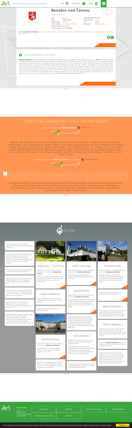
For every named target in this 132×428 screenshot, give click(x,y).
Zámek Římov (82, 188)
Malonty (13, 149)
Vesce (119, 152)
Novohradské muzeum (78, 185)
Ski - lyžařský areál (51, 174)
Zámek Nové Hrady (96, 185)
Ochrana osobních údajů (43, 416)
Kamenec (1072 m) (46, 188)
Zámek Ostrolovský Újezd (65, 188)
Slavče (33, 152)
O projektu (44, 409)
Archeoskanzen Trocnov (55, 190)
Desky (25, 145)
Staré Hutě (57, 152)
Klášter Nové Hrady (59, 185)
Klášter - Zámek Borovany (76, 190)
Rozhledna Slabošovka (77, 183)
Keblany (55, 147)
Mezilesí (21, 149)
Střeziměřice (69, 152)
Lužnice (112, 147)
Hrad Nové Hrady (43, 185)
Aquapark (31, 174)
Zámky (7, 178)
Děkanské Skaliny (62, 32)
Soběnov (48, 152)
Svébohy (78, 152)
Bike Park (79, 178)
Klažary (63, 147)
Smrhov (40, 152)
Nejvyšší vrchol (67, 178)
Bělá (21, 142)
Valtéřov (102, 32)
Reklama (68, 409)
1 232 (96, 20)
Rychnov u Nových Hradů (19, 152)
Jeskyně (50, 178)
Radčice (110, 149)
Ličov (89, 32)
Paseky (69, 149)
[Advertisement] (66, 103)
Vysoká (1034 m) (59, 183)
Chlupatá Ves (83, 142)
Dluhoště (70, 32)
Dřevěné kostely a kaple (28, 178)
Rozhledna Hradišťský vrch (19, 183)
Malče (119, 147)
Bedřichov (14, 142)
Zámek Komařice (113, 188)
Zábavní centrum (109, 178)
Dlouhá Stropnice (36, 145)
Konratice (85, 147)
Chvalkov (93, 142)
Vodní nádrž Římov (18, 188)
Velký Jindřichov (22, 33)
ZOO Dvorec (32, 188)
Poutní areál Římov (97, 188)
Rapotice (118, 149)
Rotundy (42, 178)
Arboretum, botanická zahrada (101, 174)
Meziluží (28, 149)
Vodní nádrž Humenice (96, 183)
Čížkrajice (102, 142)
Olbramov (61, 149)
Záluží (61, 154)
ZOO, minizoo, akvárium (16, 174)
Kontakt (69, 416)
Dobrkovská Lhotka (81, 145)
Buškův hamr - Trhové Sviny (24, 185)
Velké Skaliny (110, 32)
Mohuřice (45, 149)
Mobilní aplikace (118, 409)
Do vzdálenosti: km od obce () (56, 159)
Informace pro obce (93, 409)
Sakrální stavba (122, 178)
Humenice (22, 147)
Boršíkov (45, 142)
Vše (5, 174)
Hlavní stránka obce (109, 45)
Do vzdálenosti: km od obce (59, 128)
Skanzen (63, 174)
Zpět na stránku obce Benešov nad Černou (101, 84)
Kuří (86, 32)
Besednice (29, 142)
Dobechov (57, 145)
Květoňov (98, 147)
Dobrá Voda (67, 145)
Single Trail (88, 178)
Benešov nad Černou (70, 10)
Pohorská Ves (79, 149)
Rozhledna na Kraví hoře (42, 183)
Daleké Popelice (51, 32)
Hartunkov (77, 32)
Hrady (126, 174)
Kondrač (76, 147)
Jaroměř (30, 147)
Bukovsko (62, 142)
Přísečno (89, 149)
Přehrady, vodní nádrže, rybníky (79, 174)
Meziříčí (36, 149)
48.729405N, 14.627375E (69, 24)
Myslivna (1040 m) (114, 183)
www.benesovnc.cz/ (101, 24)
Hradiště (12, 147)
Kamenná (39, 147)
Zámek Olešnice (111, 185)
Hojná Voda (105, 145)
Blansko (37, 142)
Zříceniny (15, 178)
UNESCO (40, 174)
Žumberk (69, 154)
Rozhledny (117, 174)
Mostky (53, 149)
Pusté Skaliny (96, 32)
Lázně (58, 178)
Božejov (53, 142)
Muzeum (97, 178)
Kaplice (64, 22)
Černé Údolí (42, 32)
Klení (82, 32)
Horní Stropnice (117, 145)
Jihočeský (65, 18)
